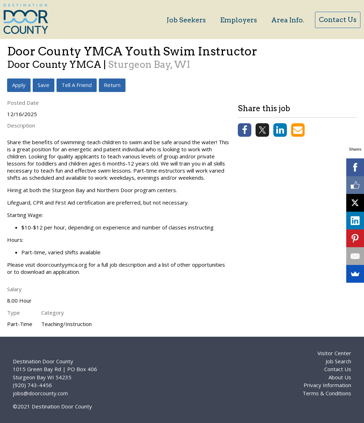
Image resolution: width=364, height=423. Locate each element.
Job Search (338, 361)
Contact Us (338, 20)
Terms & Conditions (327, 393)
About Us (339, 377)
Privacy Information (327, 385)
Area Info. (287, 20)
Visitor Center (334, 353)
